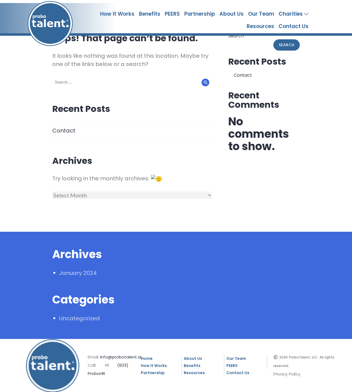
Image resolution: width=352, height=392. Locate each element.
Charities (294, 14)
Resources (260, 26)
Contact (63, 130)
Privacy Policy (286, 373)
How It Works (117, 14)
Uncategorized (79, 318)
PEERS (172, 14)
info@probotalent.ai (120, 356)
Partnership (199, 14)
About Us (231, 14)
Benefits (149, 14)
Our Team (261, 14)
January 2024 (78, 272)
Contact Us (294, 26)
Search (287, 45)
